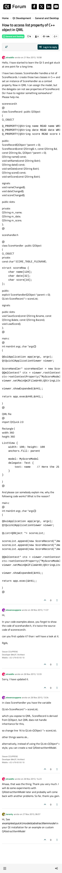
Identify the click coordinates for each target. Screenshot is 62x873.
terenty (9, 814)
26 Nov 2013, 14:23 (32, 778)
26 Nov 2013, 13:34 (39, 697)
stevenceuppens (13, 610)
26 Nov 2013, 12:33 (32, 674)
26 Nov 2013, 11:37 (39, 610)
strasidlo (10, 57)
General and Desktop (13, 36)
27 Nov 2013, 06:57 (31, 814)
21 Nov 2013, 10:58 (32, 57)
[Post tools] (57, 600)
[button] (4, 868)
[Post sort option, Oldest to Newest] (6, 47)
